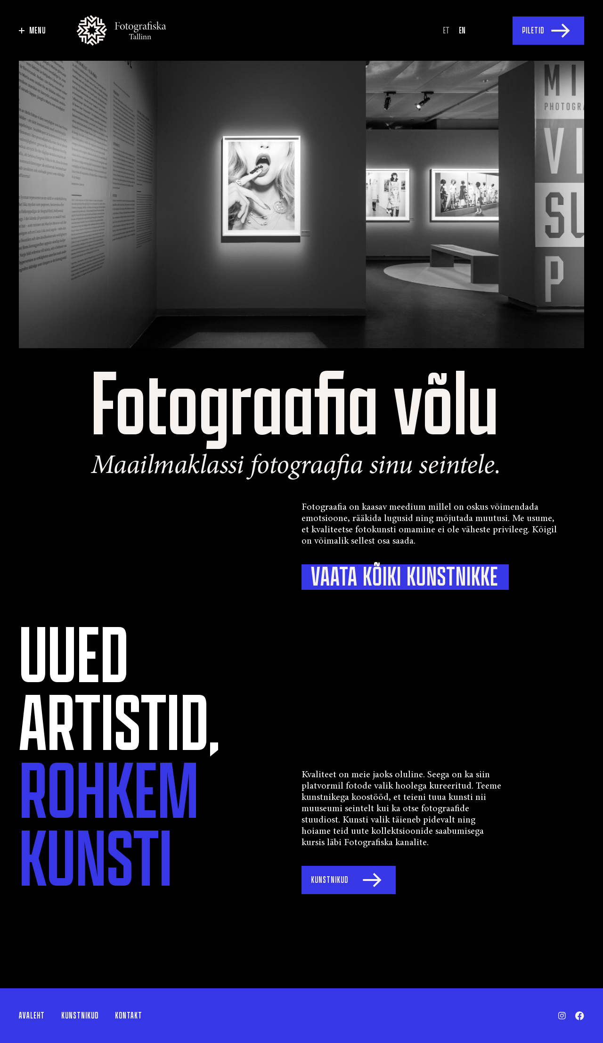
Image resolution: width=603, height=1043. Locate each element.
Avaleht (32, 1015)
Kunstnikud (79, 1015)
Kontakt (128, 1015)
